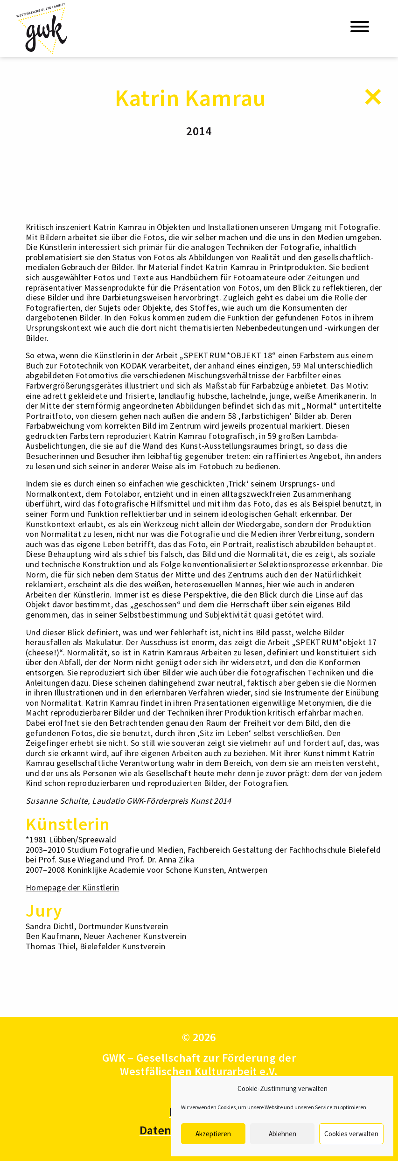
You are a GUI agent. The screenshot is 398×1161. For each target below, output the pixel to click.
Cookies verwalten (351, 1133)
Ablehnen (282, 1133)
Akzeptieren (213, 1133)
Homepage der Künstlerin (72, 887)
